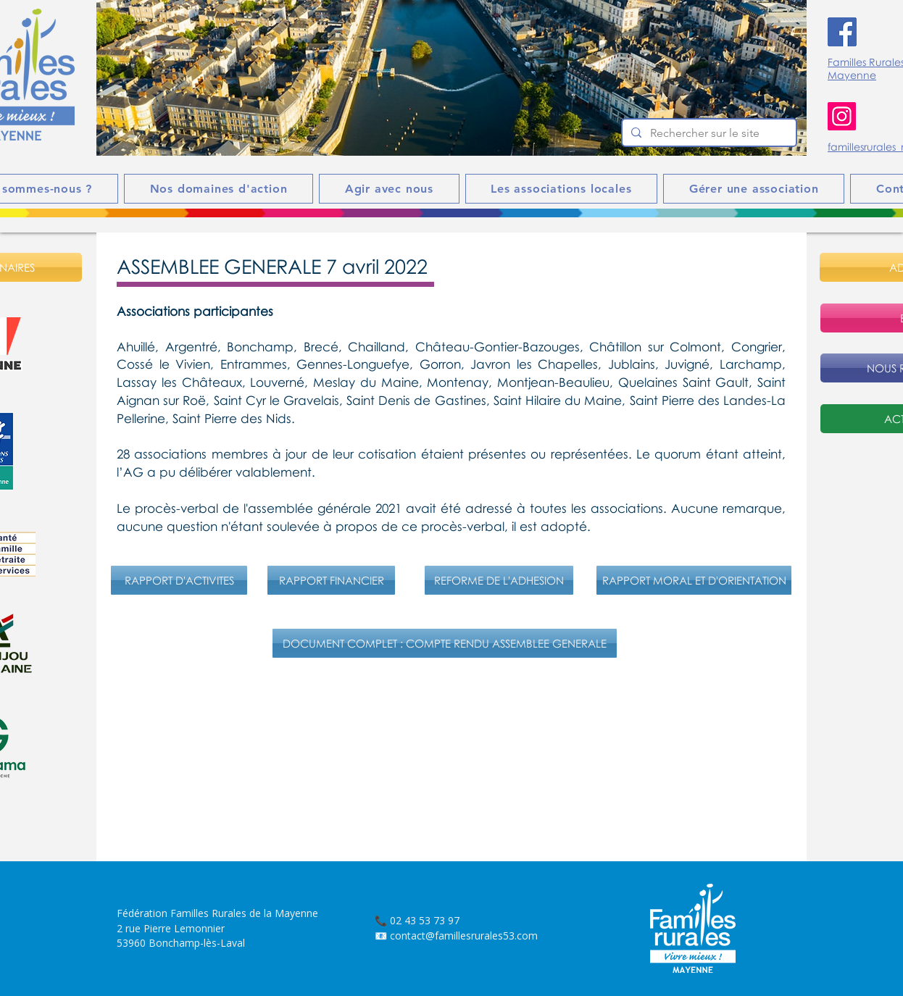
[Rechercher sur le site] (707, 133)
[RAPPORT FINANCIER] (331, 580)
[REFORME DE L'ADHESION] (499, 580)
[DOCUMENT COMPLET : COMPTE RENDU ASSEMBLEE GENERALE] (444, 643)
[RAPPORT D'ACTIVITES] (179, 580)
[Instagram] (842, 116)
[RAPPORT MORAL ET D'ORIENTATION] (693, 580)
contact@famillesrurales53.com (464, 935)
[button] (451, 78)
